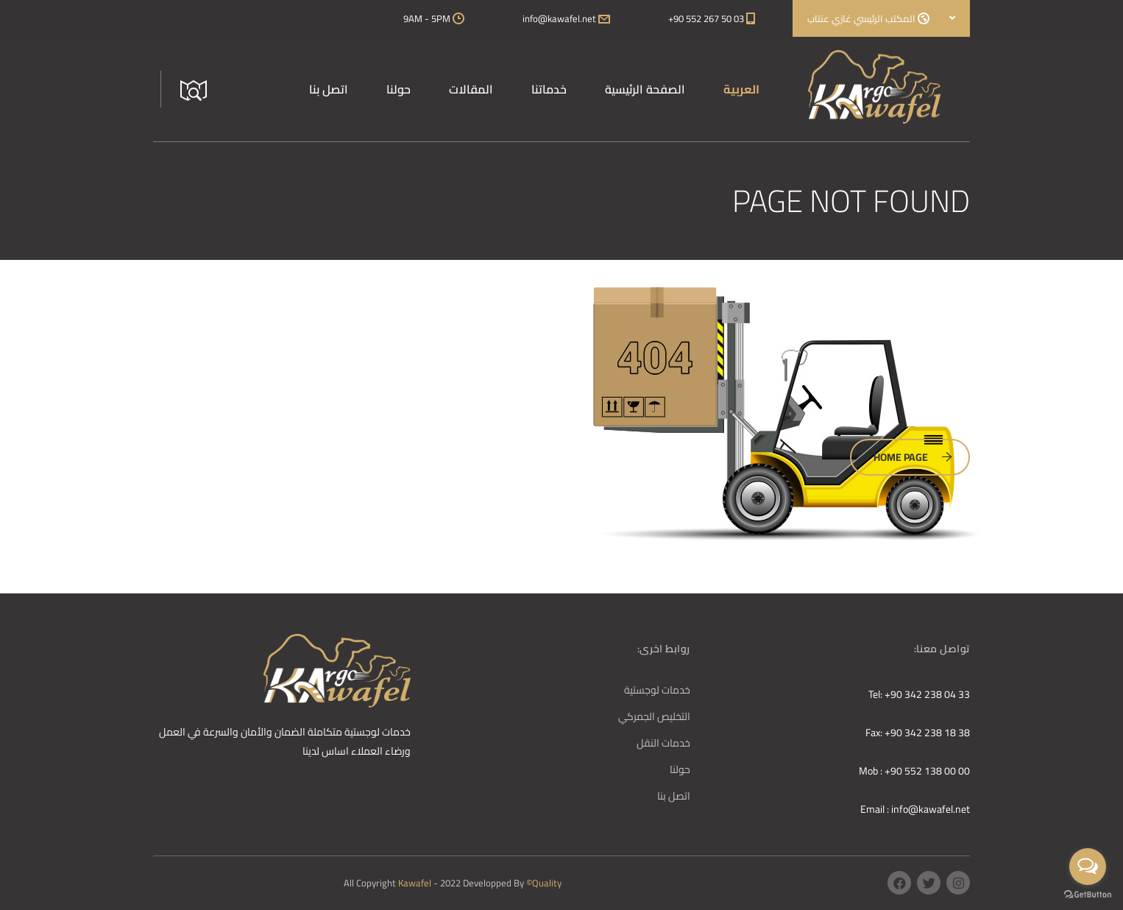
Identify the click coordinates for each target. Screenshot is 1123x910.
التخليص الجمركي (654, 716)
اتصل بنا (328, 89)
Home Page (913, 457)
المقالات (471, 89)
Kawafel (415, 883)
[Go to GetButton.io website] (1087, 895)
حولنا (398, 89)
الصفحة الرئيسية (645, 89)
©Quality (544, 883)
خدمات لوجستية (657, 689)
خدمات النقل (663, 742)
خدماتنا (549, 89)
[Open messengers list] (1087, 866)
